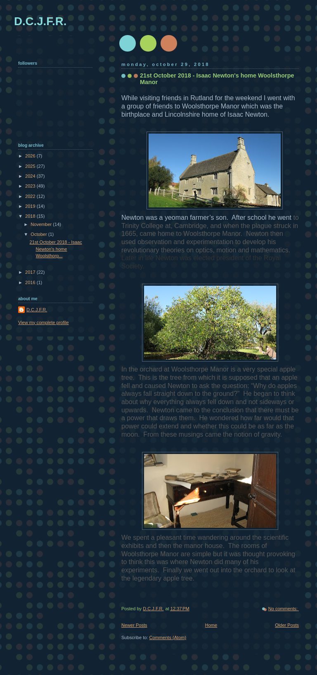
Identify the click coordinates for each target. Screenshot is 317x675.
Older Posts (287, 625)
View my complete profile (43, 322)
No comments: (283, 608)
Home (211, 625)
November (42, 224)
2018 (31, 216)
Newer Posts (134, 625)
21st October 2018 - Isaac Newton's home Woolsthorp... (56, 249)
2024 (31, 176)
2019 (31, 206)
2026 (31, 155)
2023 (31, 185)
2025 (31, 166)
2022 (31, 196)
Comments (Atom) (168, 637)
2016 (31, 282)
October (39, 234)
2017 (31, 272)
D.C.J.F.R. (40, 21)
